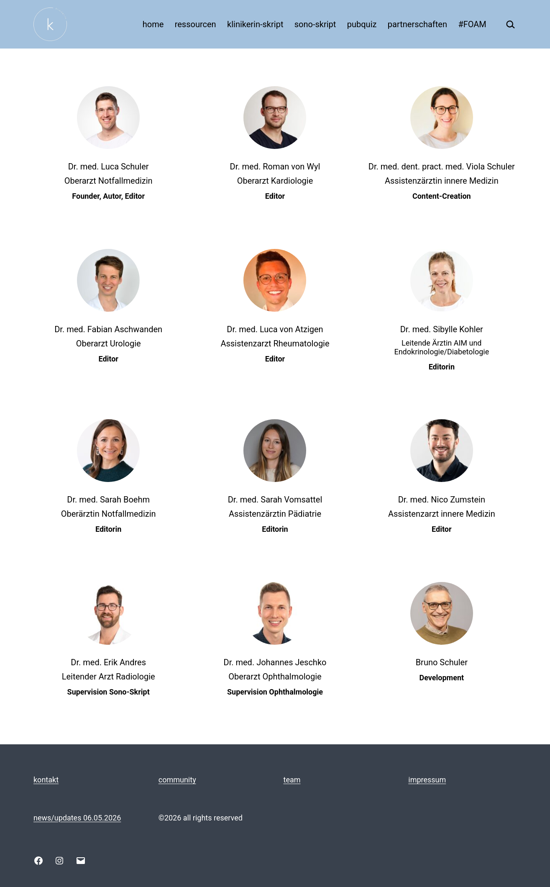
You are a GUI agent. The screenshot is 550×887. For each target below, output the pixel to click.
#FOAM (472, 24)
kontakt (46, 779)
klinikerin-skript (255, 24)
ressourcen (195, 24)
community (177, 779)
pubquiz (362, 24)
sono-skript (315, 24)
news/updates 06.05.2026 (77, 817)
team (292, 779)
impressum (427, 779)
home (153, 24)
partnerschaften (417, 24)
